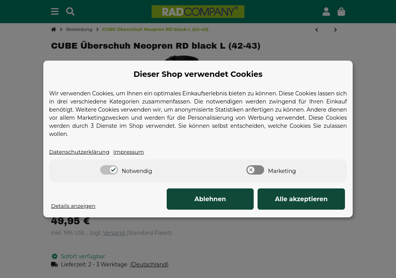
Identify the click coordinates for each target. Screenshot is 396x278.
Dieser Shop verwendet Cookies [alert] (198, 74)
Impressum (129, 151)
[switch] (109, 170)
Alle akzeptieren (306, 199)
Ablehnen (225, 199)
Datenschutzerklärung (79, 151)
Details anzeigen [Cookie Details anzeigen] (73, 205)
